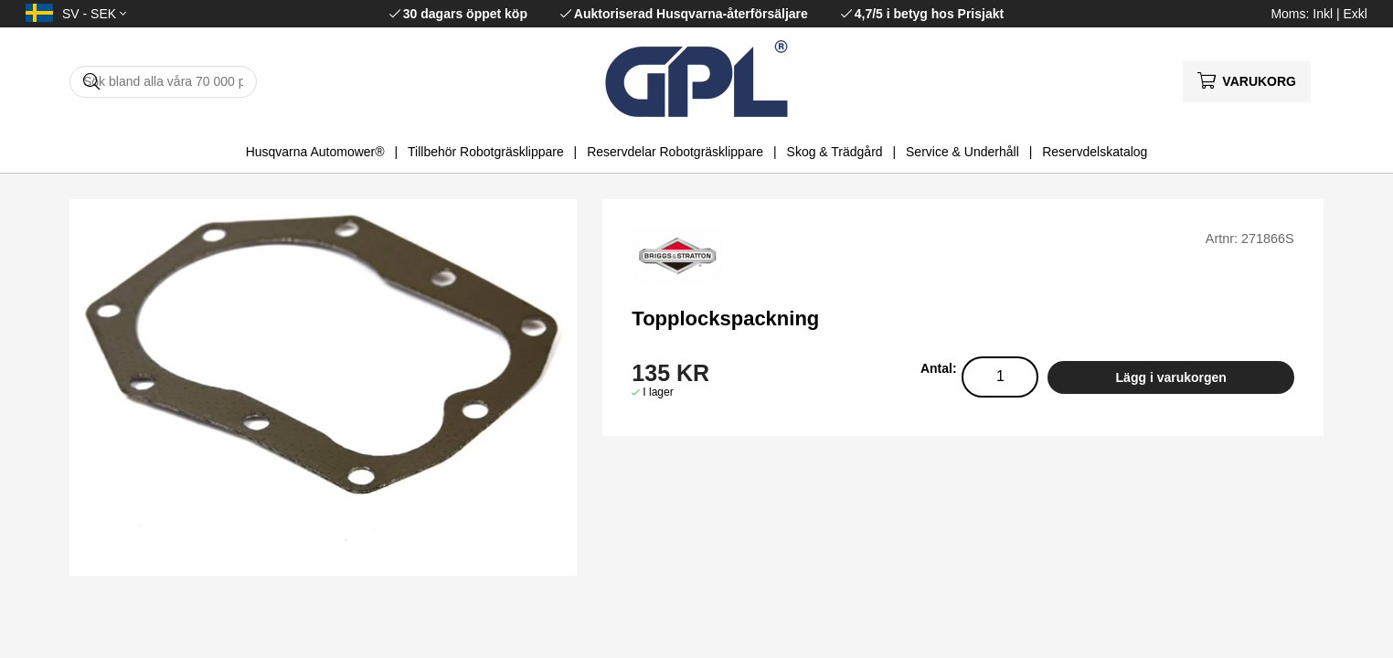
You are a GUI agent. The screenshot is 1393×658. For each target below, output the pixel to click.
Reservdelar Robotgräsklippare (675, 151)
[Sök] (163, 82)
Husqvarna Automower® (315, 151)
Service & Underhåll (962, 151)
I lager (658, 392)
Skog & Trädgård (835, 151)
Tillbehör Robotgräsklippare (486, 151)
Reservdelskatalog (1094, 151)
